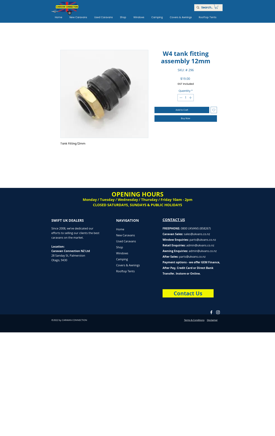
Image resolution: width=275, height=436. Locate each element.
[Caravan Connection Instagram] (218, 312)
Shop (119, 247)
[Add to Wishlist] (214, 110)
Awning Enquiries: (190, 251)
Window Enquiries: (176, 240)
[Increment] (190, 97)
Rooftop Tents (125, 271)
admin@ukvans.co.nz (200, 245)
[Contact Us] (188, 293)
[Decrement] (180, 97)
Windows (122, 253)
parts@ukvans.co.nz (202, 240)
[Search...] (208, 7)
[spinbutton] (185, 97)
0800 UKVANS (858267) (196, 228)
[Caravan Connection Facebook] (211, 312)
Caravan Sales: (177, 234)
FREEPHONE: (172, 228)
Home (120, 229)
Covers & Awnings (128, 265)
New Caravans (125, 235)
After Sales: (171, 257)
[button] (216, 7)
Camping (122, 259)
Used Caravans (126, 241)
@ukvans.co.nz (200, 234)
